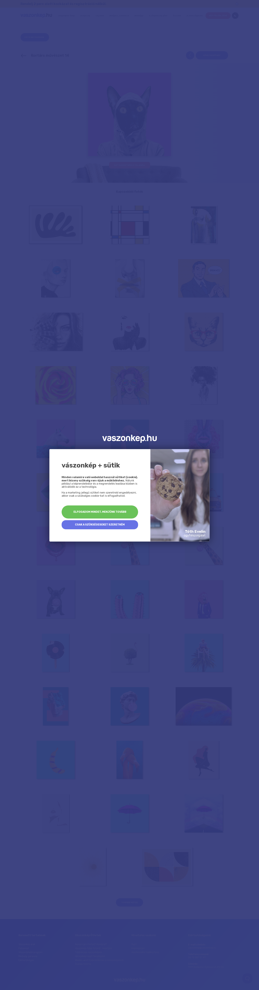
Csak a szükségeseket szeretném (100, 524)
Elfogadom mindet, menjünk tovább (100, 511)
